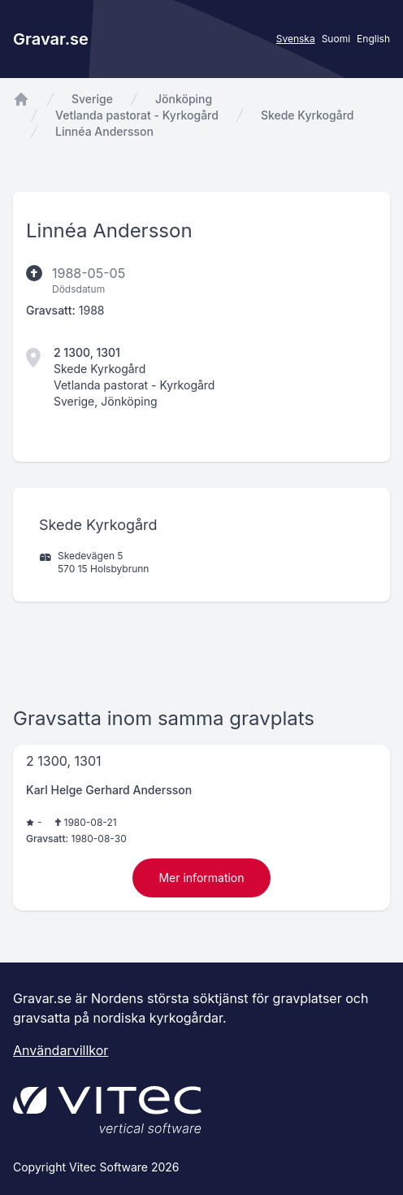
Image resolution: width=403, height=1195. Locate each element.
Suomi (336, 39)
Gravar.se (51, 39)
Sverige (92, 99)
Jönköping (183, 99)
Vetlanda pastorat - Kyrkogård (137, 115)
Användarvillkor (60, 1050)
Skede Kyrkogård (307, 115)
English (373, 39)
